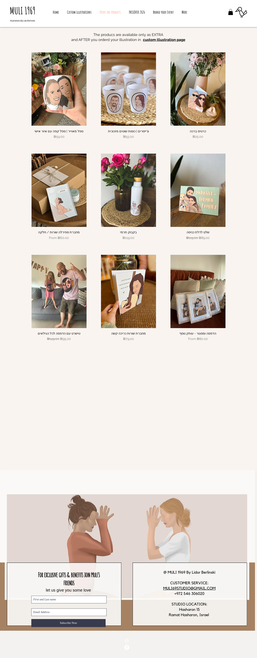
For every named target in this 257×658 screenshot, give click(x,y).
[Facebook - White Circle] (126, 647)
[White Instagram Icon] (126, 640)
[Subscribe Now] (68, 623)
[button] (230, 12)
